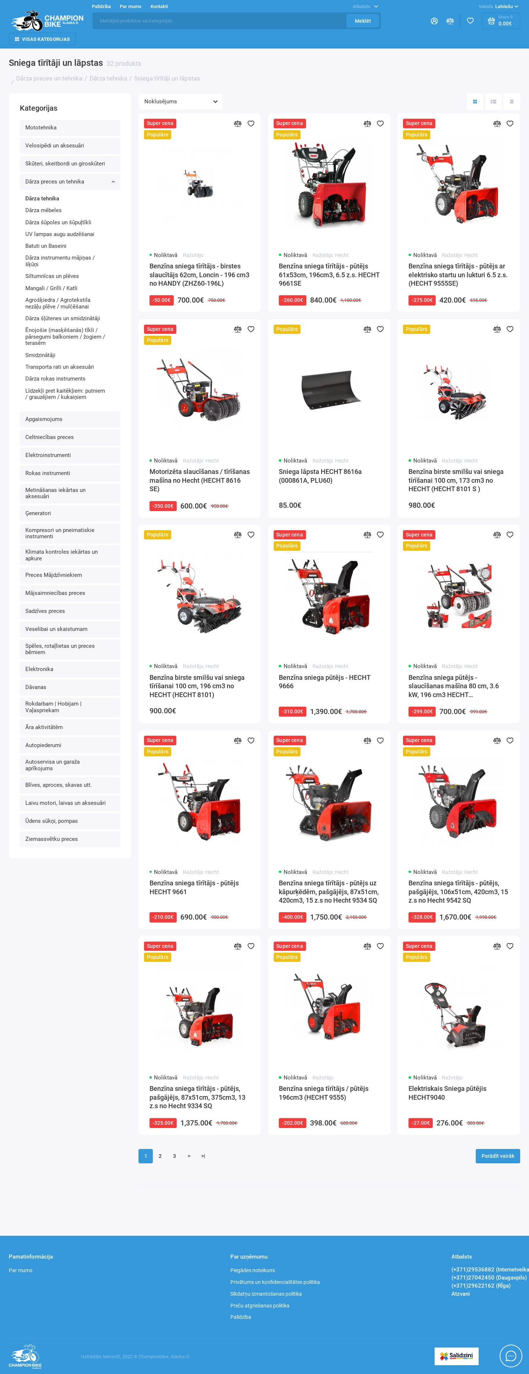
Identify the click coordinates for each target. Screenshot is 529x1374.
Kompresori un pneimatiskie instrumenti (59, 533)
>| (203, 1156)
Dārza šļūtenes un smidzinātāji (62, 318)
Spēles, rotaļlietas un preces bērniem (60, 649)
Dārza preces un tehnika (70, 181)
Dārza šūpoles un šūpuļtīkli (58, 222)
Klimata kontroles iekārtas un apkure (61, 555)
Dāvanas (35, 687)
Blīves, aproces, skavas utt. (58, 785)
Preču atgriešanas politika (259, 1306)
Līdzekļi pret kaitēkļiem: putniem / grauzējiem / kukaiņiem (65, 394)
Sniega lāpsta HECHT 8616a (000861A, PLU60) (320, 476)
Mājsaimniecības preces (55, 593)
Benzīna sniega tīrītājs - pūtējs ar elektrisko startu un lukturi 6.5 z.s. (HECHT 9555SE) (458, 275)
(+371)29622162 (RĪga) (481, 1285)
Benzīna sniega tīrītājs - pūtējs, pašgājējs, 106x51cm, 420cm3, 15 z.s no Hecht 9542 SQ (458, 891)
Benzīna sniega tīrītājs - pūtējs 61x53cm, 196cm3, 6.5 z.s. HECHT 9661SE (329, 275)
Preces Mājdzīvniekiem (53, 575)
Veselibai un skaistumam (56, 629)
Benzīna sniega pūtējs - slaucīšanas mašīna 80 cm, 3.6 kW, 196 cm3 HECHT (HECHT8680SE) (454, 687)
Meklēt (363, 21)
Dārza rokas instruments (55, 378)
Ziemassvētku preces (51, 839)
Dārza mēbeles (43, 210)
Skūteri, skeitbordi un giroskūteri (65, 163)
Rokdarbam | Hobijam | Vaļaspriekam (53, 707)
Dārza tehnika (42, 198)
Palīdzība (101, 6)
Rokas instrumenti (47, 473)
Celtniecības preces (49, 437)
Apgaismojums (43, 419)
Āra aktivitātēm (44, 727)
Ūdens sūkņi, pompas (51, 821)
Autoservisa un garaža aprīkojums (52, 765)
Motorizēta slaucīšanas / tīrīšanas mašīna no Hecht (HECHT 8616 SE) (200, 480)
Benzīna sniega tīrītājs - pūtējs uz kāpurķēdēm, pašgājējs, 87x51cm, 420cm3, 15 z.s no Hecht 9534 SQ (329, 891)
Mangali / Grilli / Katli (51, 288)
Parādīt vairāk (498, 1156)
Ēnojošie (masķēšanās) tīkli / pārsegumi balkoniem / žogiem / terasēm (65, 336)
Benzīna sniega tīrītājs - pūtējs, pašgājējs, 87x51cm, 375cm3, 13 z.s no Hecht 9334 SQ (197, 1097)
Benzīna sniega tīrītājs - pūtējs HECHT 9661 (194, 887)
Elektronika (39, 669)
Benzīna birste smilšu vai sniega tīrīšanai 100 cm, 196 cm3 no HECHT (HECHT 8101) (197, 686)
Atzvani (460, 1294)
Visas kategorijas (42, 39)
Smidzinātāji (40, 355)
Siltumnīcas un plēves (52, 276)
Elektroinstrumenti (48, 455)
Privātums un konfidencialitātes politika (275, 1282)
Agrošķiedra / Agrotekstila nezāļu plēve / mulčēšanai (57, 303)
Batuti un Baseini (45, 246)
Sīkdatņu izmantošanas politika (266, 1294)
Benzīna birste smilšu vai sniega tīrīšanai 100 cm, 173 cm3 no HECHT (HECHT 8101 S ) (456, 480)
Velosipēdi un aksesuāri (54, 145)
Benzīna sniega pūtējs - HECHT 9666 (324, 682)
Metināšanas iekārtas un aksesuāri (55, 493)
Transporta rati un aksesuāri (59, 367)
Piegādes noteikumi (252, 1270)
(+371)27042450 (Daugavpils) (489, 1277)
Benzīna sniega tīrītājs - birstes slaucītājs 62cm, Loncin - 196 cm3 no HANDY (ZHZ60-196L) (199, 275)
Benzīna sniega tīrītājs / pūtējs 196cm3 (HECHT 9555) (323, 1093)
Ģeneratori (38, 513)
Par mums (130, 6)
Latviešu (499, 6)
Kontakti (159, 6)
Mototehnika (41, 127)
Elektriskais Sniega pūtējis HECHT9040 (447, 1093)
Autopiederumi (43, 745)
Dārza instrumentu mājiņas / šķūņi (60, 261)
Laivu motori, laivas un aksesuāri (65, 803)
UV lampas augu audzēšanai (59, 234)
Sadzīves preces (45, 611)
